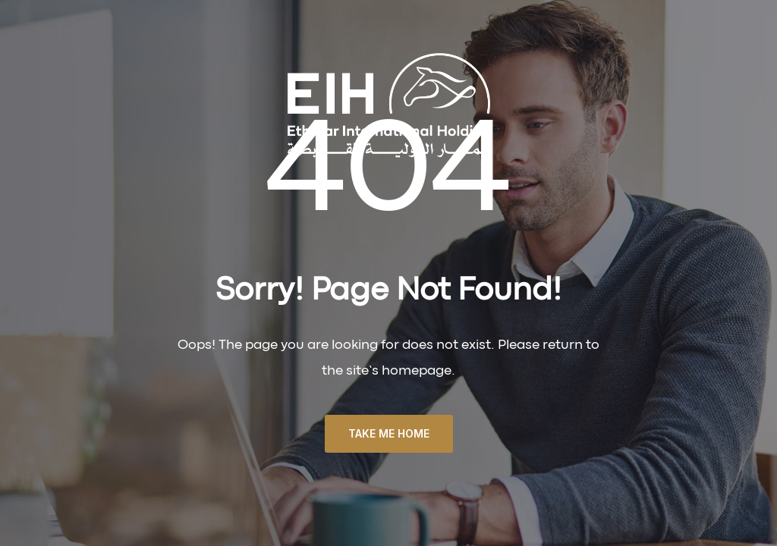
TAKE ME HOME (388, 433)
